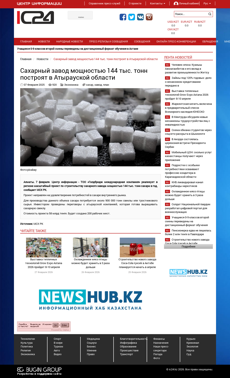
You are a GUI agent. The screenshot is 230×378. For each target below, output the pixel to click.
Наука (190, 350)
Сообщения (142, 41)
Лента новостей (178, 57)
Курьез (190, 339)
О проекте (135, 3)
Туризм (58, 346)
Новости (44, 41)
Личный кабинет (184, 3)
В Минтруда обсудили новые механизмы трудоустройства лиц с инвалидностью (187, 120)
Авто (57, 350)
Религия (26, 350)
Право (91, 354)
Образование (128, 346)
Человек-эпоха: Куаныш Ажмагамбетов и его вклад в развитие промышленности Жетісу (187, 68)
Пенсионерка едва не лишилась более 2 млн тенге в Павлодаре (188, 232)
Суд (188, 354)
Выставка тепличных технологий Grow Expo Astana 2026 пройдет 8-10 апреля (43, 263)
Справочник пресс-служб (104, 3)
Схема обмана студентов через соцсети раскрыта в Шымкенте (188, 132)
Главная (26, 41)
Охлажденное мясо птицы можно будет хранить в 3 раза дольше (90, 263)
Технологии (28, 339)
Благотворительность (134, 339)
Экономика (71, 84)
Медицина (93, 339)
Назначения (160, 343)
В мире (58, 343)
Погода (157, 354)
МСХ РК (38, 224)
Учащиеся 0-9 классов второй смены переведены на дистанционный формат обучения (187, 221)
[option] (115, 49)
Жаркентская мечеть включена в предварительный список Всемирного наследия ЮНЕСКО (188, 107)
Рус (207, 3)
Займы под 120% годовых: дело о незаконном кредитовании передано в (188, 81)
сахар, (90, 84)
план (106, 84)
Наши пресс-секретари (161, 348)
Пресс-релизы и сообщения (108, 41)
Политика (27, 346)
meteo (81, 17)
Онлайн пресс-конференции (176, 41)
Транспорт (126, 354)
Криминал (192, 343)
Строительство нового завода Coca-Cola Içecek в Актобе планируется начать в (187, 243)
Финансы (159, 339)
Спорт (57, 339)
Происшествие (129, 350)
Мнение (91, 350)
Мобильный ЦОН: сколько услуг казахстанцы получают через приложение (188, 156)
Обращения (210, 41)
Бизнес (91, 346)
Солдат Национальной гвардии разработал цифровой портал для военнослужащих (187, 208)
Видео (57, 354)
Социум (92, 343)
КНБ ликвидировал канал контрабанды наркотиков (184, 184)
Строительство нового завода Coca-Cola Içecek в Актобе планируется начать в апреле (137, 263)
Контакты (157, 3)
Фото (156, 358)
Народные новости (69, 41)
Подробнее (188, 246)
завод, (98, 84)
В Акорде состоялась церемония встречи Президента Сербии (185, 143)
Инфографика (128, 343)
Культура (26, 343)
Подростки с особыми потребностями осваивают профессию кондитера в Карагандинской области (182, 171)
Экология (192, 346)
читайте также (33, 231)
